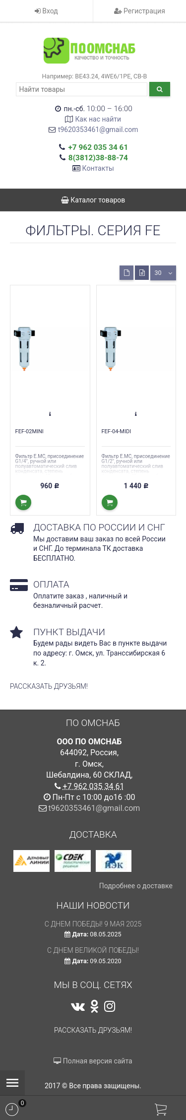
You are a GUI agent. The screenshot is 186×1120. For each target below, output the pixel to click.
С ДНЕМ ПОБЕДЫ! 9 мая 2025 (93, 924)
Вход (46, 11)
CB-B (140, 76)
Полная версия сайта (93, 1061)
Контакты (98, 168)
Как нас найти (98, 119)
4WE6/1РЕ (116, 76)
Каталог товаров (93, 200)
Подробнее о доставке (136, 886)
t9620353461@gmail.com (98, 129)
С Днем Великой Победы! (93, 950)
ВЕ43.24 (86, 76)
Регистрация (139, 11)
